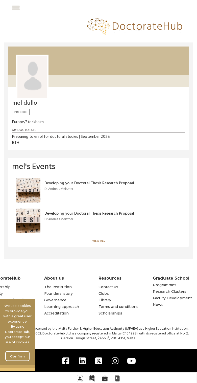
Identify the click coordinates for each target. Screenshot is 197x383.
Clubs (103, 293)
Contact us (108, 287)
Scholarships (110, 313)
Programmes (164, 285)
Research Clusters (169, 291)
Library (104, 300)
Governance (55, 300)
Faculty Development (172, 298)
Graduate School (171, 278)
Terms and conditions (118, 306)
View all (98, 240)
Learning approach (61, 306)
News (158, 304)
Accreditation (56, 313)
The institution (58, 287)
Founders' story (58, 293)
